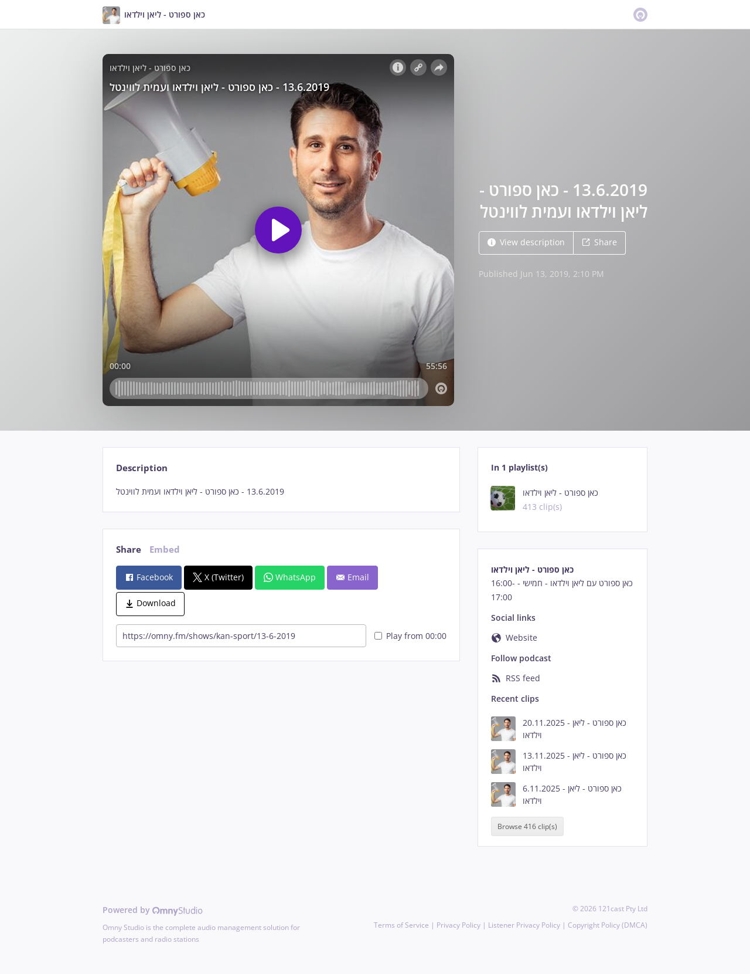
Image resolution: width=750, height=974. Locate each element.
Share (599, 242)
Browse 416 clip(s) (527, 826)
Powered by (153, 909)
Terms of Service (401, 925)
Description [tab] (142, 468)
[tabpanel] (281, 492)
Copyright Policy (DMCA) (607, 925)
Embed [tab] (164, 549)
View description (526, 242)
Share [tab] (128, 549)
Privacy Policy (458, 925)
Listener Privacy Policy (524, 925)
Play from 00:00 (410, 635)
